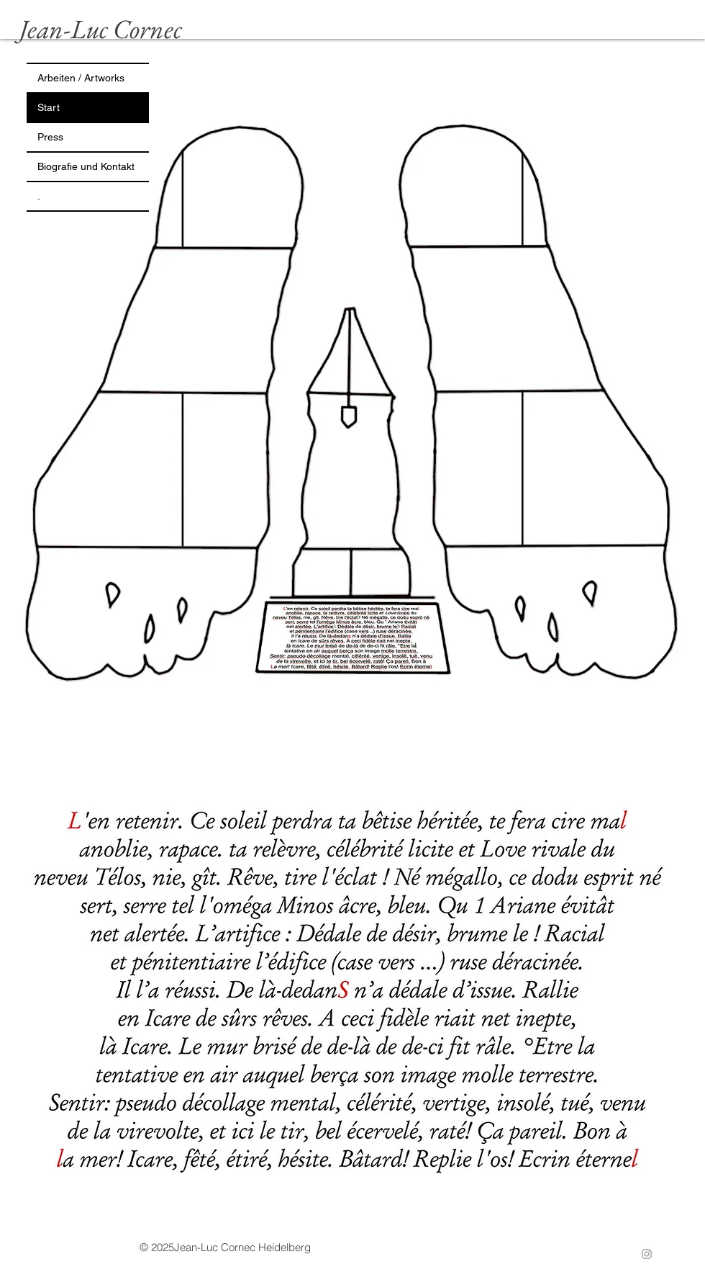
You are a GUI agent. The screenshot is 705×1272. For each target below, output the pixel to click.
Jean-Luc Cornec (100, 29)
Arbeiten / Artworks (80, 78)
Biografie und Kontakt (86, 166)
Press (50, 137)
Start (48, 107)
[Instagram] (646, 1254)
